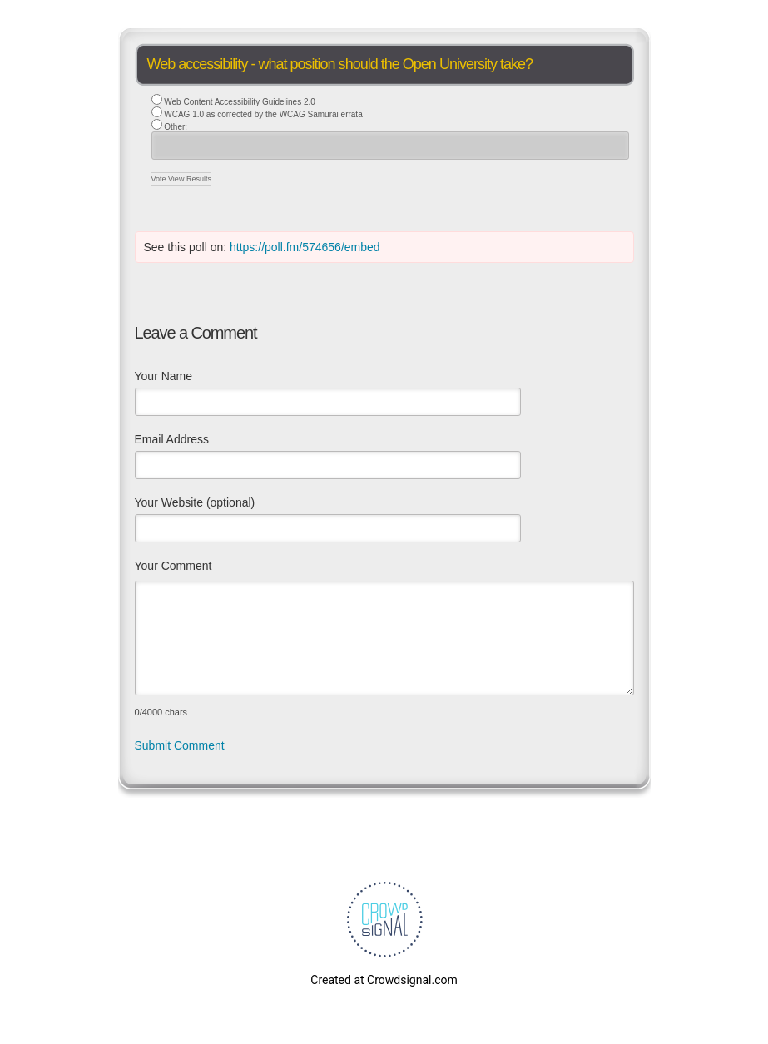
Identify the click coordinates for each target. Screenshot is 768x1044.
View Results (189, 179)
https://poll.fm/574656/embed (305, 247)
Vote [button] (160, 179)
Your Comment (173, 565)
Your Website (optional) (195, 502)
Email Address (172, 439)
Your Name (164, 376)
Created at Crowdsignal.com (383, 980)
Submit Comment (180, 745)
